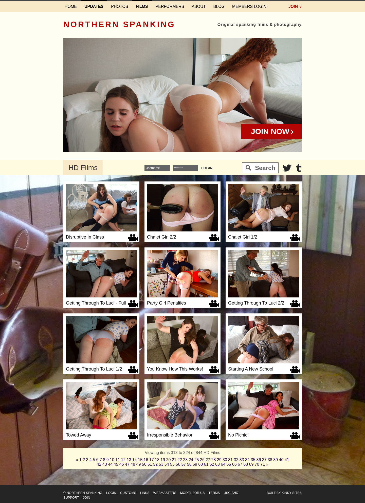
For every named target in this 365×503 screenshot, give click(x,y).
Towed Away (78, 435)
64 (223, 464)
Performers (170, 6)
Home (71, 6)
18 (157, 460)
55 (172, 464)
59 (195, 464)
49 (138, 464)
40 (281, 460)
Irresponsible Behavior (169, 435)
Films (142, 6)
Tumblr (299, 168)
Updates (93, 6)
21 (174, 460)
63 (217, 464)
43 (104, 464)
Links (145, 493)
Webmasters (164, 493)
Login (111, 493)
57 (183, 464)
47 (127, 464)
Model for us (192, 493)
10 (112, 460)
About (199, 6)
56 (178, 464)
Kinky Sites (292, 493)
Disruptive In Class (85, 237)
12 (123, 460)
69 (251, 464)
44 (110, 464)
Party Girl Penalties (166, 303)
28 (213, 460)
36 (259, 460)
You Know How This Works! (175, 369)
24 (191, 460)
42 (99, 464)
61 (206, 464)
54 (167, 464)
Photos (119, 6)
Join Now (270, 131)
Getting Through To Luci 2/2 (256, 303)
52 (155, 464)
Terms (214, 493)
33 (242, 460)
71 (262, 464)
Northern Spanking (119, 24)
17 (151, 460)
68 (245, 464)
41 (287, 460)
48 (133, 464)
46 (121, 464)
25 (196, 460)
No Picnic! (238, 435)
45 (116, 464)
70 (257, 464)
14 (134, 460)
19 (162, 460)
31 (230, 460)
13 (129, 460)
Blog (219, 6)
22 (179, 460)
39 (275, 460)
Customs (128, 493)
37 (264, 460)
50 (144, 464)
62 (212, 464)
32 (236, 460)
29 (219, 460)
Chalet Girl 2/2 (161, 237)
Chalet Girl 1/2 (242, 237)
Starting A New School (250, 369)
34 (247, 460)
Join (293, 6)
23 (185, 460)
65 (229, 464)
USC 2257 (231, 493)
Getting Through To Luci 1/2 (94, 369)
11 (117, 460)
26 (202, 460)
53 (161, 464)
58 (189, 464)
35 (253, 460)
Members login (249, 6)
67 (240, 464)
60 (200, 464)
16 (146, 460)
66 (234, 464)
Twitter (287, 168)
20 (168, 460)
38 (270, 460)
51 (150, 464)
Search (265, 167)
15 (140, 460)
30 (225, 460)
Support (71, 497)
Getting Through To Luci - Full (96, 303)
